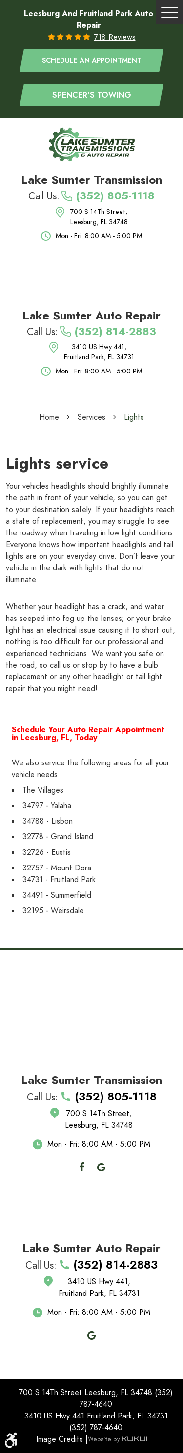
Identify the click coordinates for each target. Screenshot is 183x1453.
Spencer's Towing (91, 95)
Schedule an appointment (92, 60)
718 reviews (115, 37)
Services (91, 417)
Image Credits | (62, 1439)
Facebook (82, 1167)
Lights (134, 417)
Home (49, 417)
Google (101, 1167)
